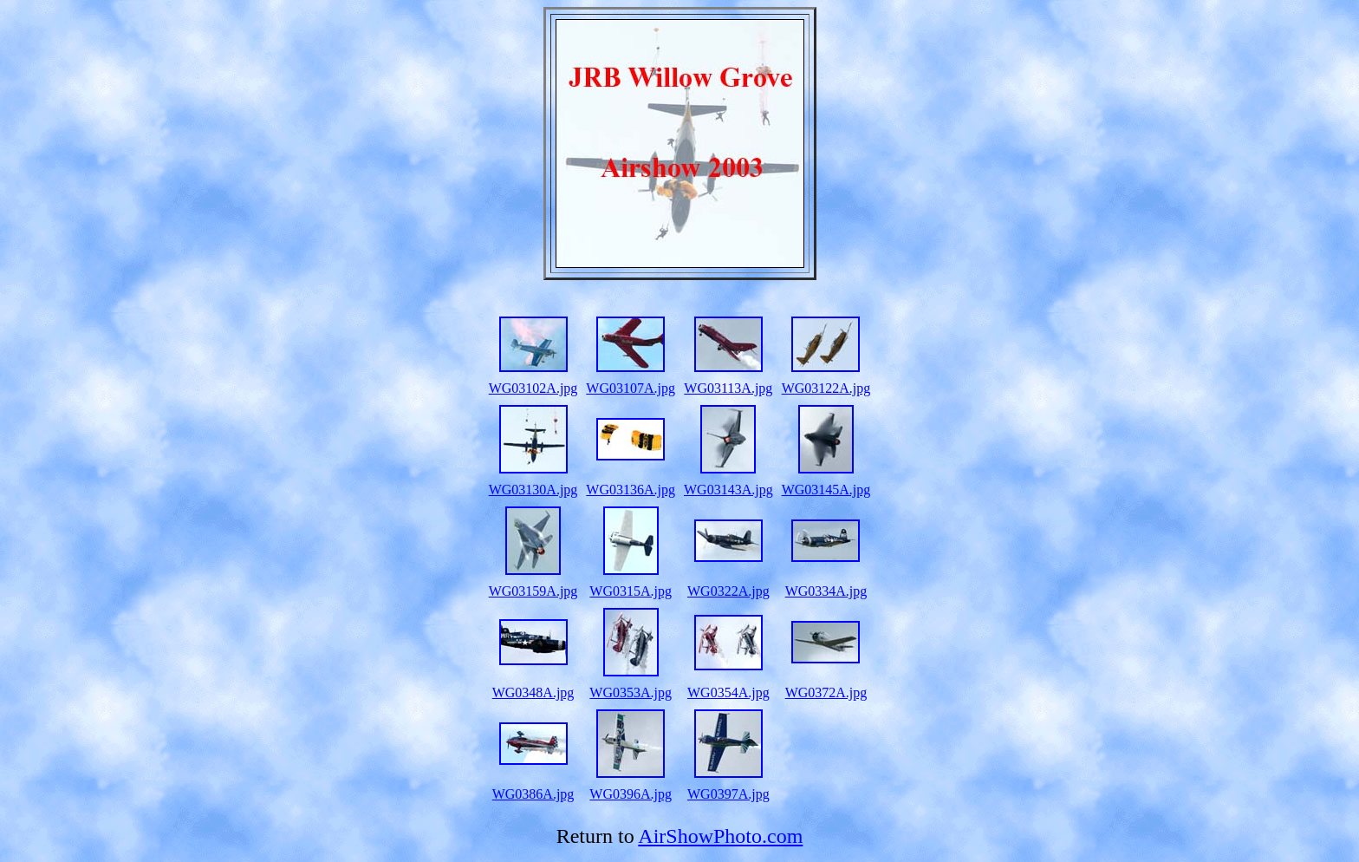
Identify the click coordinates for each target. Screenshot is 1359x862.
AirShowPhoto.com (720, 836)
